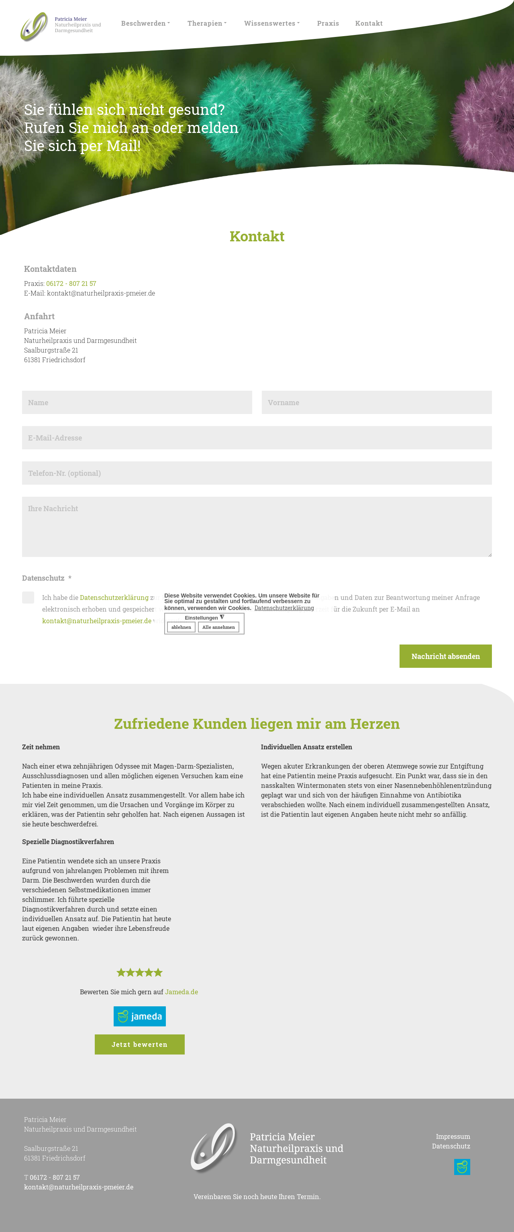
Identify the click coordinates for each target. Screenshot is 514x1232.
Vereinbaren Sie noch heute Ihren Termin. (257, 1196)
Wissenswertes (272, 23)
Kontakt (369, 23)
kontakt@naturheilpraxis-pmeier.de (96, 620)
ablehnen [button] (181, 627)
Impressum (453, 1136)
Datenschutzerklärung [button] (284, 608)
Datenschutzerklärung (114, 597)
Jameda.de (182, 991)
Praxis (328, 23)
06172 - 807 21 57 (71, 283)
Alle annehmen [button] (218, 627)
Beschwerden (146, 23)
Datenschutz (451, 1146)
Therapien (208, 23)
